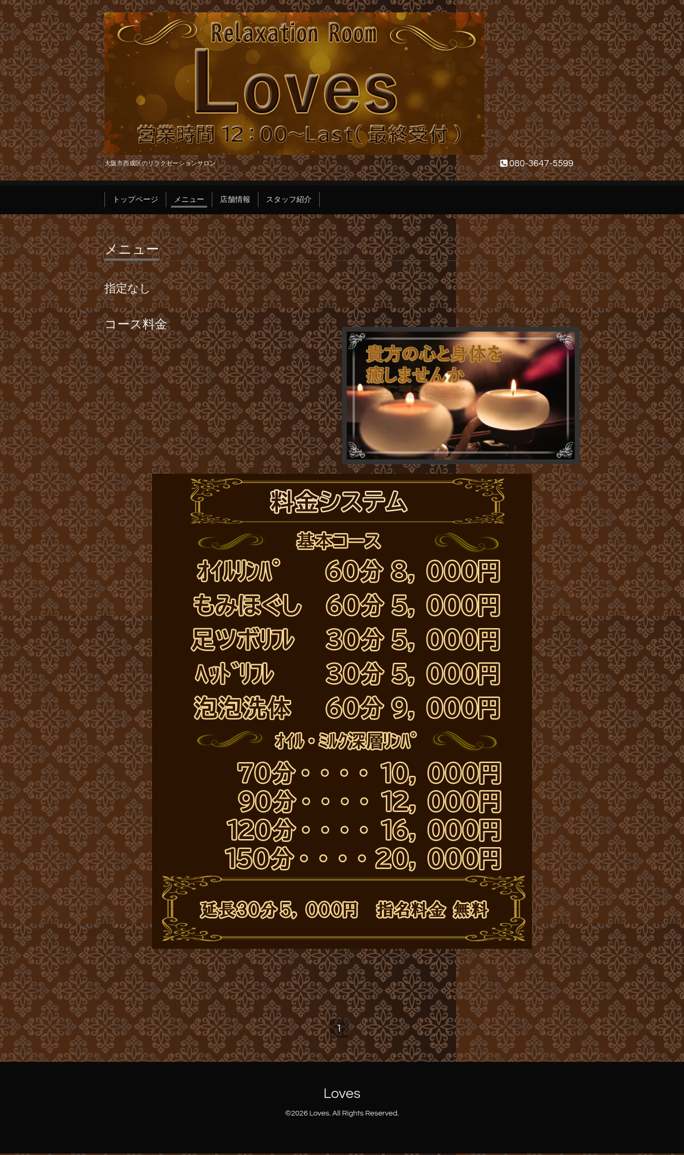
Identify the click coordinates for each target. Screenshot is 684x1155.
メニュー (189, 199)
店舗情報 (235, 199)
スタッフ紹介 (289, 199)
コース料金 (135, 324)
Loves (342, 1095)
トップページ (135, 199)
